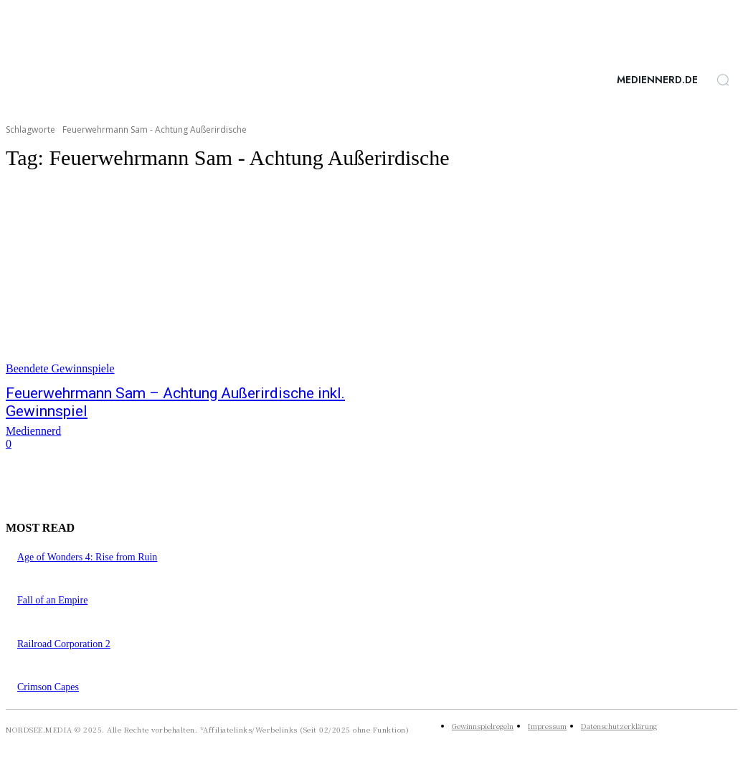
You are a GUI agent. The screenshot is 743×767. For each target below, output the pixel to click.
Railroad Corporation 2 (63, 644)
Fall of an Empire (52, 600)
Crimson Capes (48, 687)
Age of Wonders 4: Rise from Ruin (87, 557)
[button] (723, 79)
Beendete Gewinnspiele (60, 368)
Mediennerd (33, 431)
